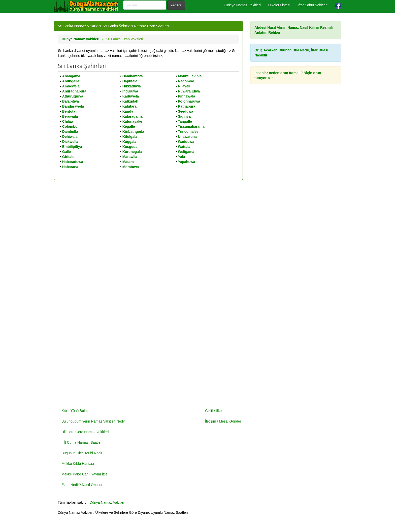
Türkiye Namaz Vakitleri (242, 5)
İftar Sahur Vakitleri (312, 5)
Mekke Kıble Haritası (77, 464)
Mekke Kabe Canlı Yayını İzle (84, 474)
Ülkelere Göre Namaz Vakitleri (85, 432)
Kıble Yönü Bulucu (75, 411)
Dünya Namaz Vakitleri (80, 39)
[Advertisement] (295, 250)
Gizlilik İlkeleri (215, 411)
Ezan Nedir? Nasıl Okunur (82, 485)
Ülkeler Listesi (279, 5)
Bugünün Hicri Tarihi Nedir (81, 453)
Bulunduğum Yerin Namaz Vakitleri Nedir (93, 421)
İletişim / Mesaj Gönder (223, 421)
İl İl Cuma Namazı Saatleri (82, 442)
